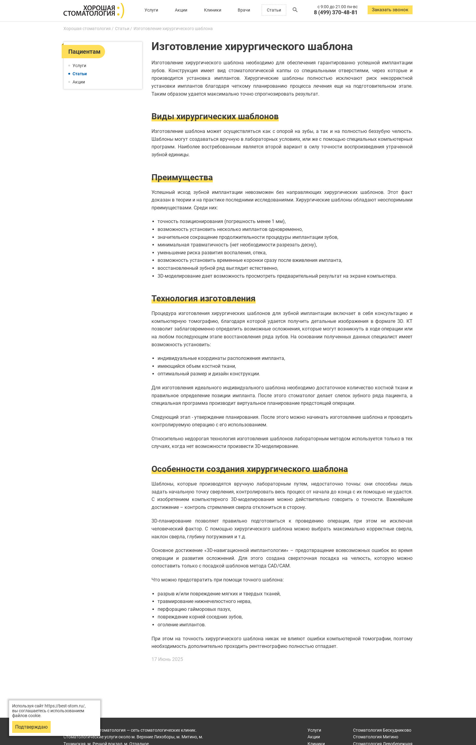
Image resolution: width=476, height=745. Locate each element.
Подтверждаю (31, 727)
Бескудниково (382, 730)
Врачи (244, 10)
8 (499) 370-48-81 (336, 12)
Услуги (151, 10)
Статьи (274, 10)
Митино (375, 736)
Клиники (212, 10)
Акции (181, 10)
